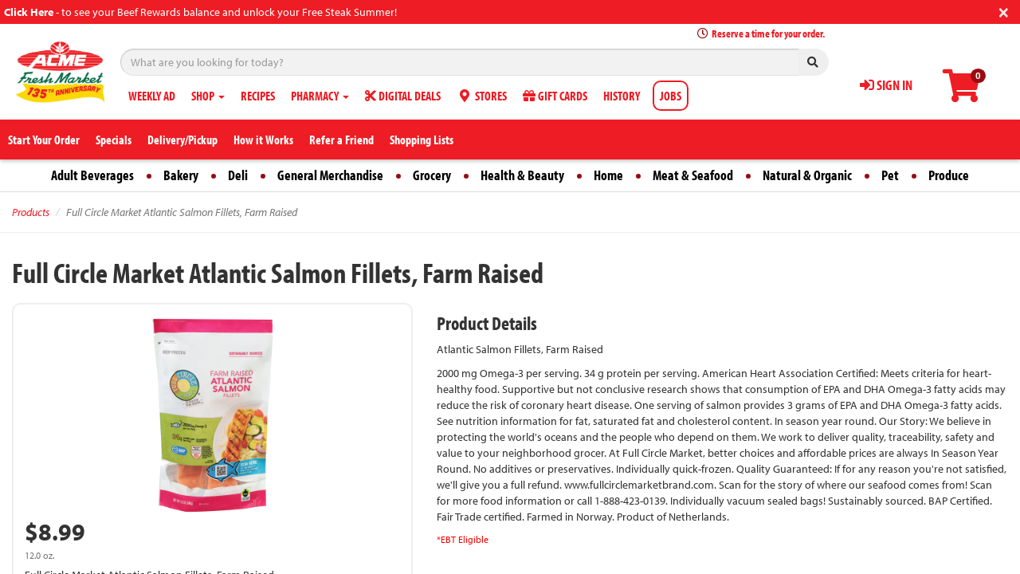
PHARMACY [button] (320, 96)
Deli (238, 175)
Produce (948, 175)
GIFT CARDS (555, 96)
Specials (113, 139)
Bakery (180, 175)
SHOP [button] (208, 96)
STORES (482, 96)
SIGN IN (886, 85)
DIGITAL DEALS (403, 96)
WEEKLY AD (151, 96)
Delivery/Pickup (182, 139)
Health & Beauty (522, 175)
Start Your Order (44, 139)
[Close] (1003, 10)
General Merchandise (330, 175)
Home (608, 175)
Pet (890, 175)
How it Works (263, 139)
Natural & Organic (807, 175)
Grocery (432, 175)
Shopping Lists (421, 139)
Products (30, 212)
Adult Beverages (92, 175)
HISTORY (621, 96)
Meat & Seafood (693, 175)
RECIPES (258, 96)
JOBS (670, 96)
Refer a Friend (341, 139)
